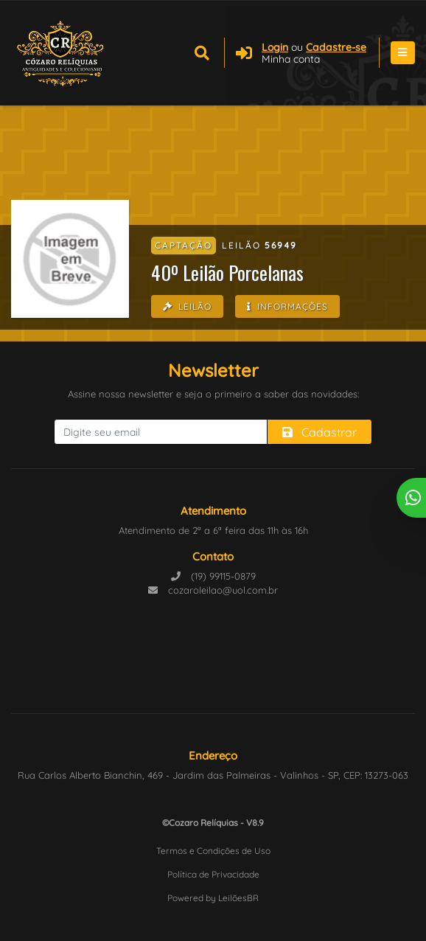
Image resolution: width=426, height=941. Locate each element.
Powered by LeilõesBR (213, 897)
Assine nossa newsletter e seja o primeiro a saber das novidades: (213, 394)
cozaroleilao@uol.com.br (213, 590)
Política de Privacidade (213, 874)
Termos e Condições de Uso (213, 850)
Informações (287, 306)
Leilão (187, 306)
